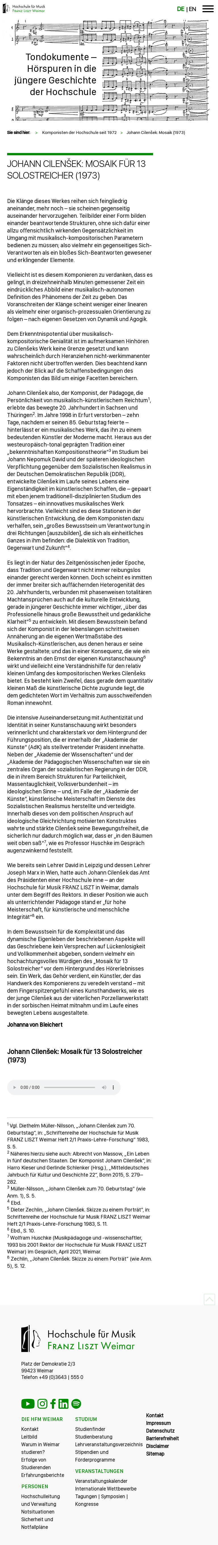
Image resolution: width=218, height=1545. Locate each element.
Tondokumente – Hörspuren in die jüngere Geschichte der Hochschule (55, 74)
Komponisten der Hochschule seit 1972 (79, 132)
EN (192, 9)
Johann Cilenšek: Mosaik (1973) (156, 132)
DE (180, 9)
